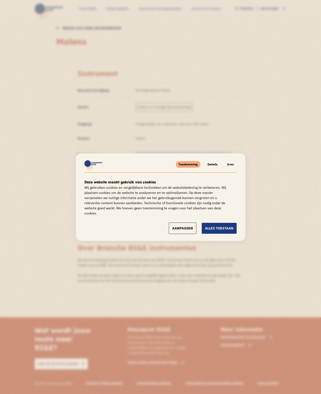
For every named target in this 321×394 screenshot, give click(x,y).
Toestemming (184, 164)
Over (229, 164)
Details (210, 164)
